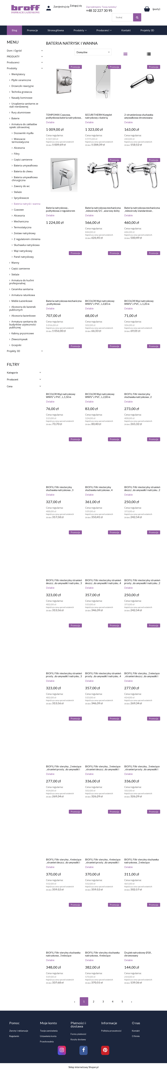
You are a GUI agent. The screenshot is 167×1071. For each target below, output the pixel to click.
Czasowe (19, 209)
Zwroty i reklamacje (18, 1030)
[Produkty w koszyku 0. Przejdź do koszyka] (151, 9)
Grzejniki (16, 345)
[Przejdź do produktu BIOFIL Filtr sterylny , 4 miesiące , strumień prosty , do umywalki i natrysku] (103, 833)
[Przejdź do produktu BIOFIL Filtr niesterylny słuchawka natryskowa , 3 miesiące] (64, 460)
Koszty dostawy (78, 1039)
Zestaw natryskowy (25, 233)
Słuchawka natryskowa (26, 245)
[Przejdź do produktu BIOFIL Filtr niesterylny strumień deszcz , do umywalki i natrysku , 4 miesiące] (103, 553)
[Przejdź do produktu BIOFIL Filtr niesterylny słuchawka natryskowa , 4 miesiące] (103, 460)
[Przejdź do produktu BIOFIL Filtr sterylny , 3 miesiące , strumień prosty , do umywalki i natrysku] (142, 739)
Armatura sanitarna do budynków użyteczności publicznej (23, 324)
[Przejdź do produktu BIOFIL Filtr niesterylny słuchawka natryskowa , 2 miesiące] (142, 367)
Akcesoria (19, 147)
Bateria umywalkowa (26, 165)
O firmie (136, 1036)
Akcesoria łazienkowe (23, 315)
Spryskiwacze (21, 197)
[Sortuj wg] (93, 52)
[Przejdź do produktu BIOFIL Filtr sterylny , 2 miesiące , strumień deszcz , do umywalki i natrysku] (142, 646)
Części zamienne (23, 159)
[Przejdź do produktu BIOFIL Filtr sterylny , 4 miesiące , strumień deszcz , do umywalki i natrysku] (64, 833)
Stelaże (18, 192)
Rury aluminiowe (20, 112)
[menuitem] (14, 30)
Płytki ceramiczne (21, 80)
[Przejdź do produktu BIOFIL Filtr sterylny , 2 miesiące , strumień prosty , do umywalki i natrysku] (64, 739)
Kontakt (136, 1030)
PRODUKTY (13, 56)
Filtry (17, 153)
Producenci (13, 62)
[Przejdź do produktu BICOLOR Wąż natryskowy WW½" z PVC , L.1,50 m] (64, 367)
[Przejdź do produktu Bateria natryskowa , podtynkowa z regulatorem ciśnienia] (64, 181)
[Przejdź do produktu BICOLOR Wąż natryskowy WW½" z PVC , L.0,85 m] (103, 274)
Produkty (12, 68)
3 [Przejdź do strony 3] (103, 1001)
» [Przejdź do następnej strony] (131, 1001)
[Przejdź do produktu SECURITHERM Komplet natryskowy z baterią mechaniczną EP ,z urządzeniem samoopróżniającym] (103, 88)
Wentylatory (18, 74)
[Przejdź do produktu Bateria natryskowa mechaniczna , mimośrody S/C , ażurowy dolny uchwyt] (103, 181)
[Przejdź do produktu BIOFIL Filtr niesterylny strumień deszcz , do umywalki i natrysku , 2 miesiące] (142, 460)
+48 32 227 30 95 (99, 10)
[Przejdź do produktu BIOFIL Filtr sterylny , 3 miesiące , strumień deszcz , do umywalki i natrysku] (103, 739)
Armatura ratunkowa (23, 295)
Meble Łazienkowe (21, 301)
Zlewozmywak (19, 339)
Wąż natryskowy (23, 250)
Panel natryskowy (24, 256)
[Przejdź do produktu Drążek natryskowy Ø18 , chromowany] (142, 926)
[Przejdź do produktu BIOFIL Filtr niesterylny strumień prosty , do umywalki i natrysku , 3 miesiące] (64, 646)
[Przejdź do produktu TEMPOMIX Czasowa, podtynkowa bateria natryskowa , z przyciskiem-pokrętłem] (64, 88)
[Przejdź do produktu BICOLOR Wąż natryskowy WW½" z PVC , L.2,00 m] (103, 367)
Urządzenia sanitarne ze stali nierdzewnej (23, 105)
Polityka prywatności (111, 1030)
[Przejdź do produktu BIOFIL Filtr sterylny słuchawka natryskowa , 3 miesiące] (64, 926)
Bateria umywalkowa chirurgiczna (25, 179)
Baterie (15, 118)
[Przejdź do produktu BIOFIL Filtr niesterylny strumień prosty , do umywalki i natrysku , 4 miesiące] (103, 646)
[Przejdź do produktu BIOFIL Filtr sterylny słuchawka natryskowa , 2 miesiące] (142, 833)
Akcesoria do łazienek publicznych (22, 308)
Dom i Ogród (14, 50)
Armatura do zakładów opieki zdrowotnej (23, 126)
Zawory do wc (22, 186)
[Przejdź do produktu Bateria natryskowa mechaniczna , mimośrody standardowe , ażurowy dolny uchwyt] (142, 181)
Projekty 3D (13, 351)
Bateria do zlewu (23, 171)
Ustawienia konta (48, 1036)
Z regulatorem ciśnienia (27, 239)
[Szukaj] (137, 17)
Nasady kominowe (21, 97)
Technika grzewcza (21, 91)
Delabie (50, 122)
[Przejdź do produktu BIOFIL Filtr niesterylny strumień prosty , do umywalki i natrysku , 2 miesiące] (142, 553)
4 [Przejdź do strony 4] (112, 1001)
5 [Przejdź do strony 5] (122, 1001)
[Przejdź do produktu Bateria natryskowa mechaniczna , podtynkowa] (64, 274)
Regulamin (14, 1036)
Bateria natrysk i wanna (27, 203)
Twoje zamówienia (49, 1030)
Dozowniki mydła (23, 133)
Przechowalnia (47, 1041)
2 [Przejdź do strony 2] (93, 1001)
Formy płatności (78, 1034)
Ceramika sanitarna (22, 289)
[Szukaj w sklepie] (127, 17)
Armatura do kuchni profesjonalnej (21, 282)
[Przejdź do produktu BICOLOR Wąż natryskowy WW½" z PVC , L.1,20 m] (142, 274)
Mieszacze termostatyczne (20, 140)
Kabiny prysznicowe (22, 333)
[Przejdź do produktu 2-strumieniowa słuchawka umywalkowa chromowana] (142, 88)
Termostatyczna (22, 227)
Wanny (15, 262)
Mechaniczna (21, 221)
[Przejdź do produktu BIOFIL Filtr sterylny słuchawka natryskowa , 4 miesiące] (103, 926)
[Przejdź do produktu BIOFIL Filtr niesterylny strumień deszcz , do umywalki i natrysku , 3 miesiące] (64, 553)
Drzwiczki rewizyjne (22, 86)
